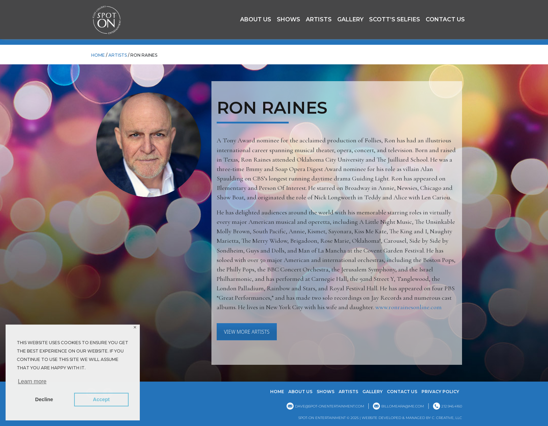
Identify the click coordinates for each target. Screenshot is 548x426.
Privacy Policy (440, 391)
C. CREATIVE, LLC (447, 418)
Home (277, 391)
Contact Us (445, 19)
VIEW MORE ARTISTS (247, 331)
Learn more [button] (32, 381)
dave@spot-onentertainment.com (329, 406)
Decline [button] (44, 399)
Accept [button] (101, 399)
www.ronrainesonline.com (408, 307)
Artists (319, 19)
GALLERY (350, 19)
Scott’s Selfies (394, 19)
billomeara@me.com (402, 406)
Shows (288, 19)
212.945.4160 (451, 406)
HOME (98, 55)
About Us (255, 19)
